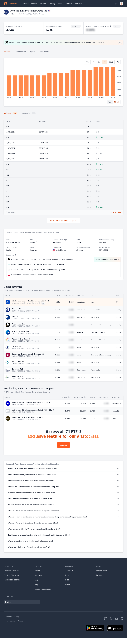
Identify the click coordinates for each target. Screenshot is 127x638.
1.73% (92, 403)
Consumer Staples (98, 332)
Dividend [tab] (7, 51)
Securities (68, 4)
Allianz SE (16, 308)
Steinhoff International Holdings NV (28, 354)
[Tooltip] (60, 247)
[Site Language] (112, 3)
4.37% (57, 310)
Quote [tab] (32, 51)
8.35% (71, 302)
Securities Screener (12, 580)
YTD (87, 62)
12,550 (83, 411)
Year (110, 102)
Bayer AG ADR (17, 376)
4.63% (57, 302)
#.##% (90, 30)
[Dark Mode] (116, 4)
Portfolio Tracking (11, 575)
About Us (69, 570)
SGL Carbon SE (18, 361)
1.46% (67, 418)
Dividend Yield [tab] (20, 51)
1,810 (83, 403)
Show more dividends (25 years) (63, 220)
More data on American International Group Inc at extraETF (33, 275)
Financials (95, 310)
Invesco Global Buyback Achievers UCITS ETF (31, 402)
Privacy (99, 575)
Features (43, 4)
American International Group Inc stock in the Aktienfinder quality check (38, 269)
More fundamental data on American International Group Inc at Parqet (37, 264)
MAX (111, 62)
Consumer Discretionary (101, 325)
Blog (67, 580)
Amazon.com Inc (18, 324)
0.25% (57, 340)
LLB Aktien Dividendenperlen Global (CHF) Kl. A (33, 410)
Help (36, 584)
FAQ (36, 580)
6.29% (57, 370)
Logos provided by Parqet (13, 621)
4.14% (57, 317)
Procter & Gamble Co (20, 331)
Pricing (52, 4)
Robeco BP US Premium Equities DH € (27, 417)
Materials (95, 317)
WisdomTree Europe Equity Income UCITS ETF (30, 301)
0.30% (57, 377)
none (79, 325)
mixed (93, 302)
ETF (117, 302)
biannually (81, 370)
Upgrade (63, 445)
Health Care (96, 377)
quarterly (81, 302)
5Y (104, 62)
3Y (99, 62)
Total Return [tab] (44, 51)
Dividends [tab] (10, 113)
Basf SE (15, 316)
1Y (93, 62)
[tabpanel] (63, 82)
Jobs (67, 575)
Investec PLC (17, 369)
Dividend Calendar (30, 4)
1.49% (67, 411)
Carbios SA (16, 346)
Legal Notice (101, 570)
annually (81, 310)
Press (67, 584)
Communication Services (101, 340)
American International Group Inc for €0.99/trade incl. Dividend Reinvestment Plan (42, 259)
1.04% (67, 403)
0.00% (57, 355)
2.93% (57, 332)
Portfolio (78, 4)
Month (116, 102)
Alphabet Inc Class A (21, 339)
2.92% (92, 411)
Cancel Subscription (42, 589)
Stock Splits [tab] (29, 113)
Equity (118, 310)
